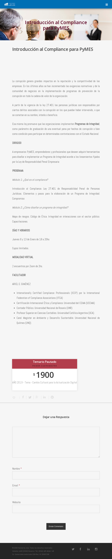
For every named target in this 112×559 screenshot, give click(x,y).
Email (16, 485)
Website (16, 502)
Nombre (17, 468)
